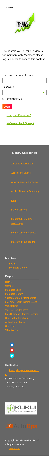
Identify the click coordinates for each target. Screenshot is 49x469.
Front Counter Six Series (23, 232)
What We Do (11, 330)
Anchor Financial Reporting (25, 191)
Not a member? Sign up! (20, 123)
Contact (9, 285)
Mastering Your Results (23, 241)
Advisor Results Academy (24, 182)
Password (8, 87)
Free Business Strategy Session (21, 314)
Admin (14, 448)
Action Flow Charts (21, 172)
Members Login (13, 289)
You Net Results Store (16, 310)
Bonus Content (19, 209)
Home (8, 281)
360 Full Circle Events (22, 163)
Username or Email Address (18, 75)
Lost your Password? (19, 115)
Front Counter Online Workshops (22, 221)
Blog (13, 200)
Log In (12, 263)
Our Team (10, 326)
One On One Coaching (16, 318)
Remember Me (12, 98)
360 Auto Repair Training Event (21, 302)
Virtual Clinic (11, 306)
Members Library (18, 267)
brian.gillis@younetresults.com (22, 372)
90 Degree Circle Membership (20, 298)
